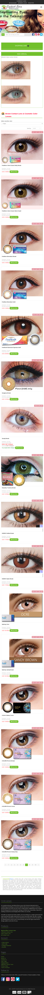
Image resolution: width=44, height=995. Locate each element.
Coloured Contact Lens (7, 932)
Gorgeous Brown (6, 393)
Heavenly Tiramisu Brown (9, 488)
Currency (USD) (21, 1)
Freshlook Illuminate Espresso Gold (11, 347)
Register (31, 3)
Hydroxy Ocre (5, 624)
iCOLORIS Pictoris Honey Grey (10, 852)
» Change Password (6, 945)
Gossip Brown (5, 438)
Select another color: (6, 121)
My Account (13, 3)
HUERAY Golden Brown (8, 533)
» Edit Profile (4, 944)
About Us (3, 958)
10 (35, 865)
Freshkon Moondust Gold (8, 302)
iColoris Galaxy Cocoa (8, 715)
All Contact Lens (5, 935)
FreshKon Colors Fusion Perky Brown (11, 165)
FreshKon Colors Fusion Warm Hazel (11, 211)
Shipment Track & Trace (7, 964)
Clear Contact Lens (6, 933)
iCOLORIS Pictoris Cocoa (8, 806)
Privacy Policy (4, 966)
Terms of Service (5, 967)
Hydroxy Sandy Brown (8, 670)
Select (36, 128)
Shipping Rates (4, 963)
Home (2, 956)
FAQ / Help (4, 961)
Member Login (22, 3)
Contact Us (4, 959)
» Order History (5, 942)
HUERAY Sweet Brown (7, 579)
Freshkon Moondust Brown (9, 256)
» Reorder (3, 947)
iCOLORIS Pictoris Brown (8, 761)
